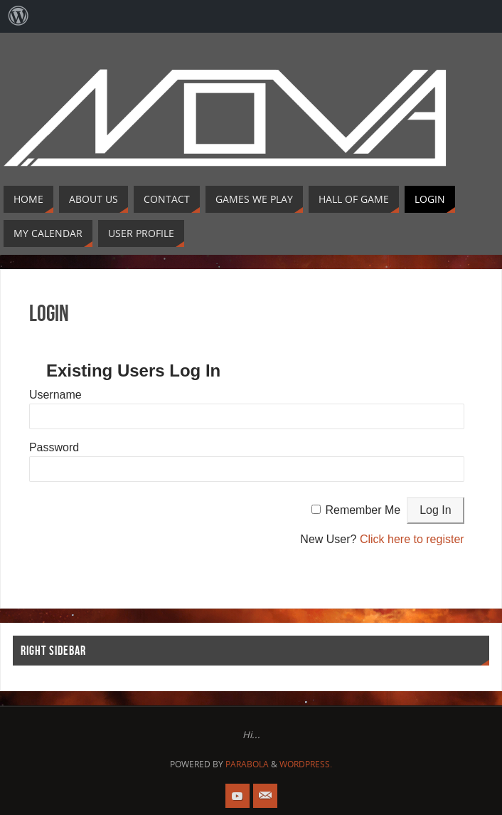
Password (54, 447)
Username (55, 395)
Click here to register (412, 539)
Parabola (247, 764)
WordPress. (305, 764)
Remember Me (362, 510)
